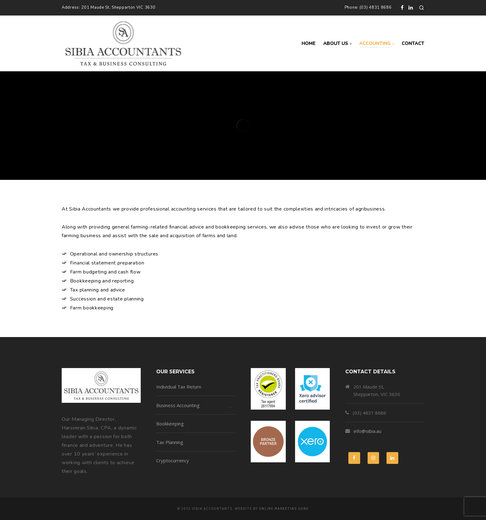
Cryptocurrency (172, 460)
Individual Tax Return (178, 387)
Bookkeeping (170, 423)
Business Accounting (195, 408)
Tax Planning (169, 442)
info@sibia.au (367, 431)
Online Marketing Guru (284, 508)
